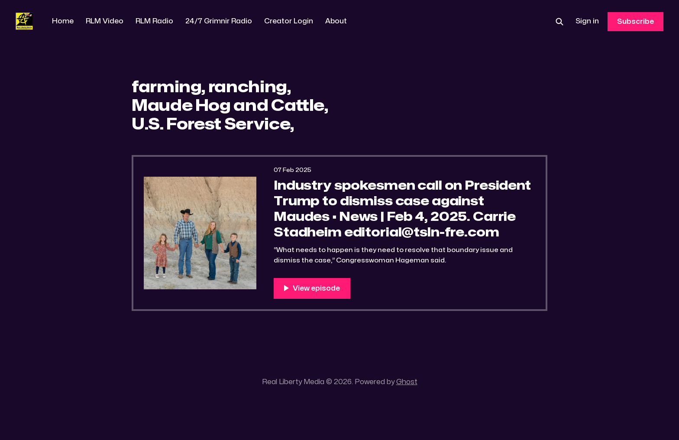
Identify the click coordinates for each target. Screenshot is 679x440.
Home (63, 21)
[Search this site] (559, 21)
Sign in (587, 21)
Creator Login (288, 21)
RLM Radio (154, 21)
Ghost (406, 382)
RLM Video (104, 21)
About (336, 21)
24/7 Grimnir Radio (218, 21)
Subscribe (635, 21)
